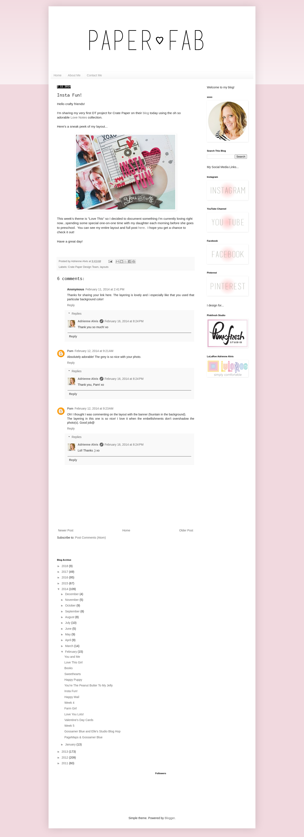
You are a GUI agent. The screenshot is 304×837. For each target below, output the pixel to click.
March (69, 646)
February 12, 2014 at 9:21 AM (94, 351)
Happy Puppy (73, 679)
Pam (70, 351)
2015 (65, 583)
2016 (65, 577)
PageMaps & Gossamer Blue (83, 737)
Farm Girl (70, 708)
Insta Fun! (70, 691)
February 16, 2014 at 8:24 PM (124, 321)
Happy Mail (71, 697)
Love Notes (79, 117)
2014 (65, 589)
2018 (65, 566)
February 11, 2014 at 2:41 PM (105, 289)
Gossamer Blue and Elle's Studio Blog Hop (92, 731)
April (68, 640)
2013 (65, 751)
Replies (76, 313)
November (72, 599)
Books (68, 668)
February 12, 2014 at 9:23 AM (94, 408)
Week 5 (69, 725)
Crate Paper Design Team (83, 267)
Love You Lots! (74, 714)
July (68, 622)
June (68, 628)
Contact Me (94, 75)
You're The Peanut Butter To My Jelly (88, 685)
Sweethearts (72, 674)
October (70, 605)
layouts (104, 267)
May (68, 634)
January (70, 744)
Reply (71, 305)
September (72, 611)
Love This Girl (73, 662)
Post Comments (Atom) (90, 537)
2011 (65, 763)
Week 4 (69, 702)
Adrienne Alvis (88, 321)
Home (57, 75)
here (141, 227)
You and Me (72, 656)
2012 (65, 757)
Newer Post (65, 530)
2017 (65, 571)
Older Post (186, 530)
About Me (74, 75)
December (72, 594)
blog (146, 113)
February (71, 651)
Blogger (170, 818)
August (70, 617)
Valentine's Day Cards (78, 720)
